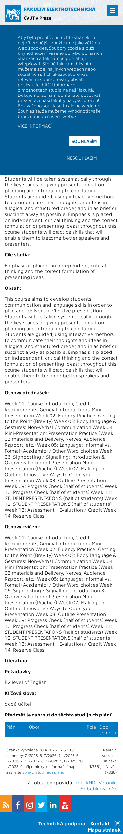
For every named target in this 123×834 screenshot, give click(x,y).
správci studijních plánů (43, 772)
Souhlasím (84, 141)
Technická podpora (61, 823)
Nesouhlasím (82, 157)
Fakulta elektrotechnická (60, 9)
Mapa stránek (104, 829)
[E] (117, 823)
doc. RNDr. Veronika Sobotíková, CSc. (96, 785)
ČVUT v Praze (37, 17)
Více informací (35, 125)
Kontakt (100, 823)
